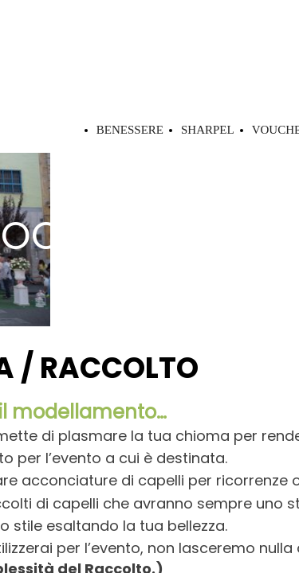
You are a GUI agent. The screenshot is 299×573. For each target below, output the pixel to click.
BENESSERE (129, 129)
